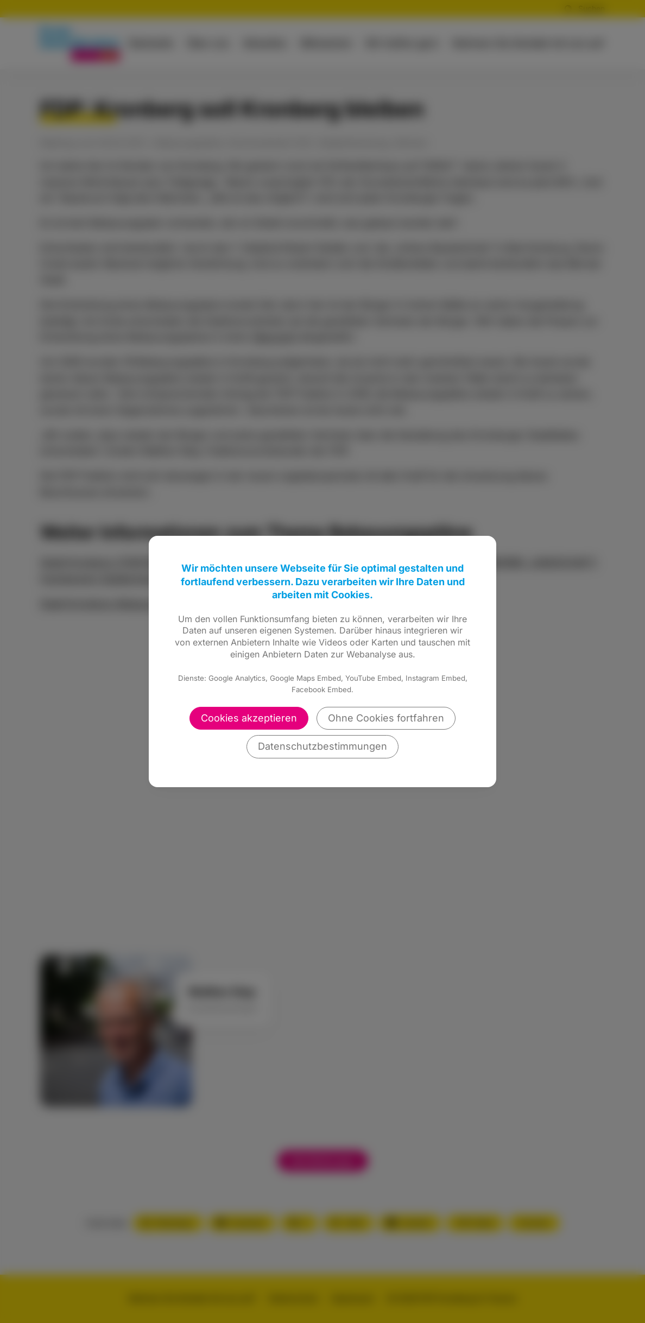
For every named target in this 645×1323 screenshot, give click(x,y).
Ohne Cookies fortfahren (386, 718)
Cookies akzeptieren (249, 718)
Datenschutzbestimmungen (322, 746)
